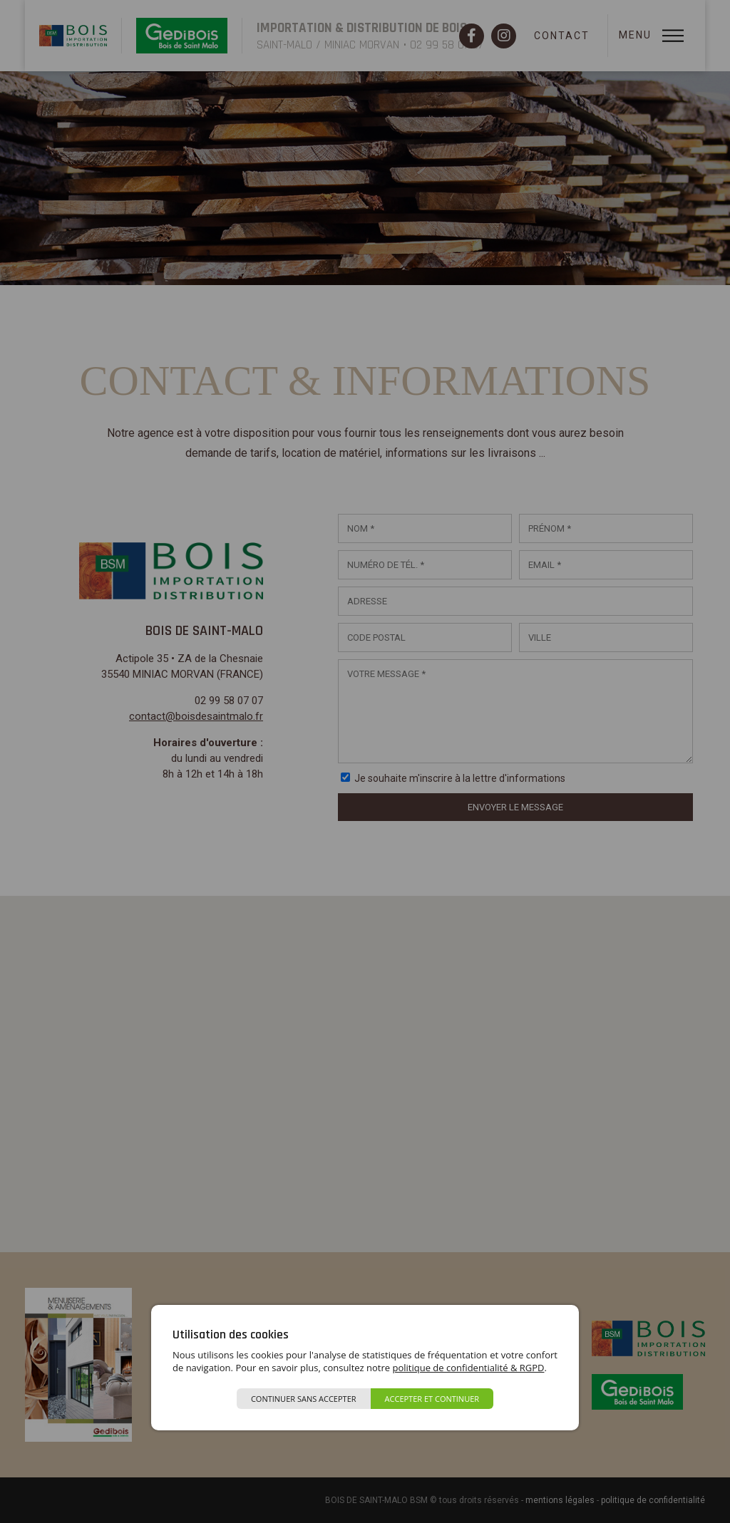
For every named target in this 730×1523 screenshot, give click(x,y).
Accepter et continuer (432, 1398)
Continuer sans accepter (303, 1398)
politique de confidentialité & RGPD (468, 1367)
